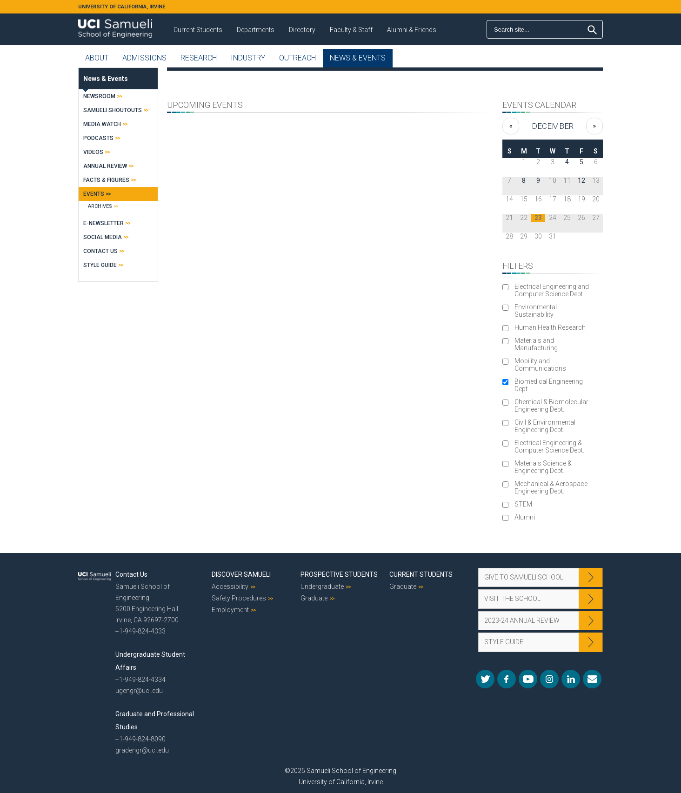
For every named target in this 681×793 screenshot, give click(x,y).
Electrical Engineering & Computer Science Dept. (549, 446)
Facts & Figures (106, 180)
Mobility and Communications (540, 364)
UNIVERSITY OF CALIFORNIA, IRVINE (121, 7)
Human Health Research (550, 327)
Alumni (524, 517)
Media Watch (102, 124)
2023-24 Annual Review (522, 620)
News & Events (358, 57)
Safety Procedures (239, 598)
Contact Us (100, 251)
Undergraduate (322, 586)
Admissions (144, 57)
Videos (93, 152)
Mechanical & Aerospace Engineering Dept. (551, 487)
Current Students (198, 29)
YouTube (528, 679)
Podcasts (98, 138)
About (96, 57)
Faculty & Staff (351, 29)
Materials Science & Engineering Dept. (543, 467)
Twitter (485, 679)
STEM (523, 504)
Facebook (506, 679)
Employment (230, 609)
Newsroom (99, 96)
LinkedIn (570, 679)
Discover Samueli (241, 574)
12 (581, 180)
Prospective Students (339, 574)
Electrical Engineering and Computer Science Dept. (551, 290)
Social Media (102, 237)
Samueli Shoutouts (112, 110)
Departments (255, 29)
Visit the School (512, 598)
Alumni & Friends (411, 29)
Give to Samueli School (523, 577)
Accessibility (230, 586)
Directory (302, 29)
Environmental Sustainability (535, 310)
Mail (592, 679)
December (553, 126)
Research (198, 57)
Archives (100, 206)
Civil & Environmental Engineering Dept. (544, 426)
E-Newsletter (103, 223)
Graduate (313, 598)
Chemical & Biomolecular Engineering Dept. (551, 405)
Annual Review (105, 166)
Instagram (549, 679)
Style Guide (100, 265)
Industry (248, 57)
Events (93, 194)
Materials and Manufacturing (536, 344)
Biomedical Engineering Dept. (548, 385)
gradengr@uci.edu (142, 750)
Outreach (297, 57)
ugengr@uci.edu (139, 690)
